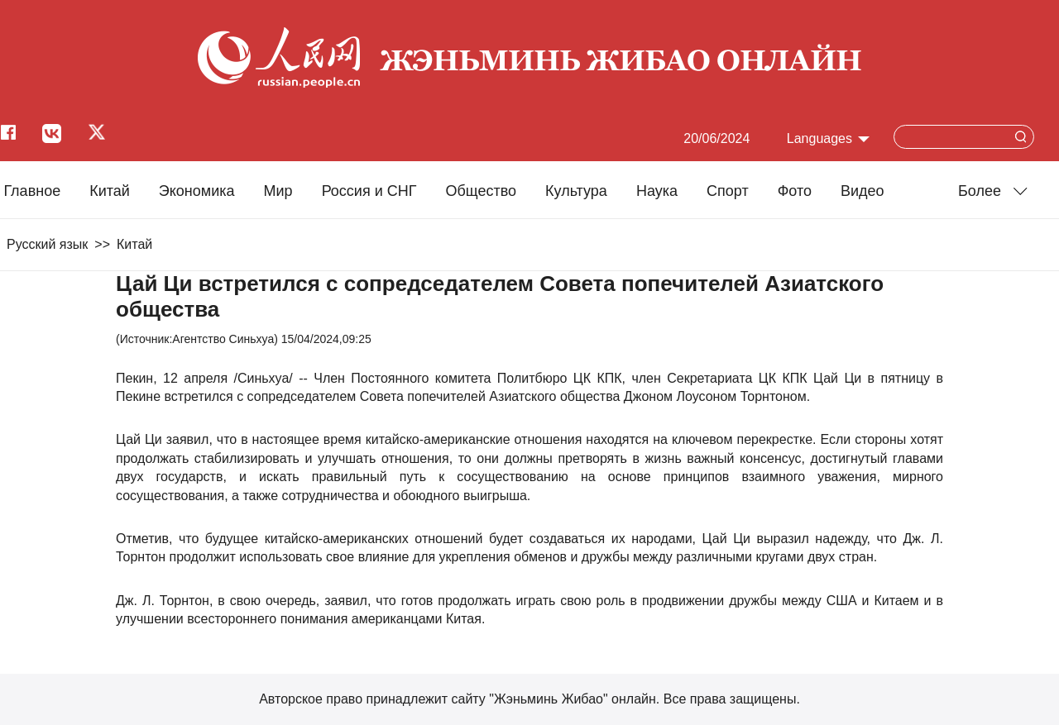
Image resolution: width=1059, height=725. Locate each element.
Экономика (197, 191)
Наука (657, 191)
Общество (480, 191)
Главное (31, 191)
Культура (576, 191)
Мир (278, 191)
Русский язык (47, 244)
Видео (862, 191)
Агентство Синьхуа (223, 339)
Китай (109, 191)
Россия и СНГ (369, 191)
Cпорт (728, 191)
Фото (795, 191)
